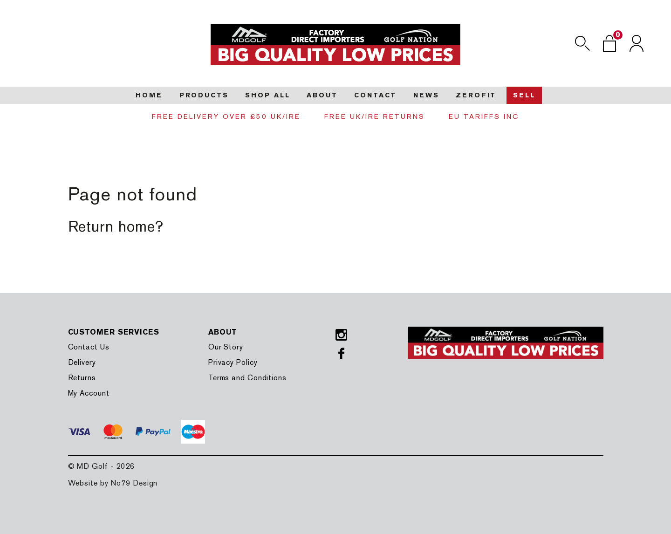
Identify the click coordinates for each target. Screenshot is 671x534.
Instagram (341, 335)
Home (149, 95)
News (426, 95)
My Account (89, 393)
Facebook (341, 353)
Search (582, 43)
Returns (82, 377)
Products (204, 95)
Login (636, 43)
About (322, 95)
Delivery (82, 362)
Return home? (116, 226)
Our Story (225, 346)
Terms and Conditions (247, 377)
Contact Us (89, 346)
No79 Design (133, 483)
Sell (524, 95)
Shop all (267, 95)
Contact (375, 95)
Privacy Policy (233, 362)
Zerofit (476, 95)
